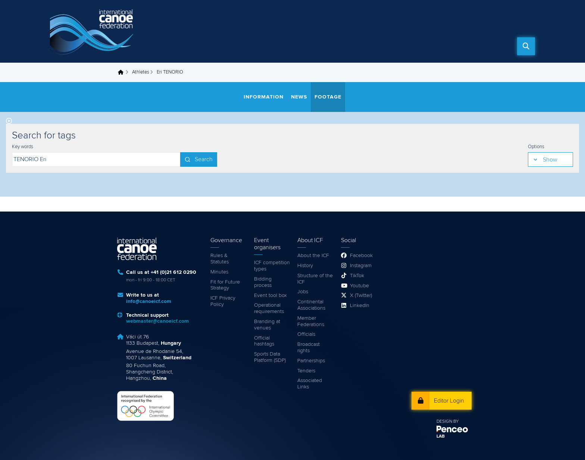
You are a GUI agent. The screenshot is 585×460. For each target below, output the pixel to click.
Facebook (361, 255)
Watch (301, 46)
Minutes (219, 272)
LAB (441, 436)
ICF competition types (272, 266)
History (305, 265)
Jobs (302, 291)
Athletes (140, 72)
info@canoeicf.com (148, 301)
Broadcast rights (308, 347)
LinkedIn (359, 305)
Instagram (361, 265)
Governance (480, 46)
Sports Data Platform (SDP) (270, 357)
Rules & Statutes (219, 259)
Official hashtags (264, 341)
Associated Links (309, 383)
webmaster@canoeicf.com (157, 321)
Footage (328, 97)
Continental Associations (311, 305)
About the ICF (313, 255)
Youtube (359, 285)
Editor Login (449, 401)
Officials (306, 334)
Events (339, 46)
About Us (430, 46)
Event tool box (270, 295)
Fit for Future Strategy (225, 285)
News (264, 46)
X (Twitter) (361, 295)
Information (264, 97)
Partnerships (311, 360)
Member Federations (310, 321)
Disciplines (383, 46)
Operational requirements (269, 308)
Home (234, 46)
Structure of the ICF (315, 279)
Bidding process (263, 282)
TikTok (357, 275)
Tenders (306, 370)
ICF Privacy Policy (222, 301)
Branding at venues (267, 325)
